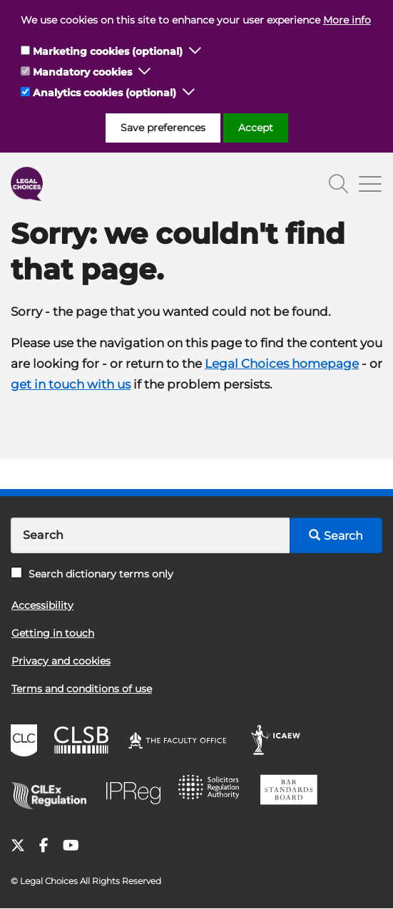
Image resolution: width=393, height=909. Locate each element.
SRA (213, 792)
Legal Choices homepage (282, 363)
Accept (255, 127)
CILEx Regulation (53, 792)
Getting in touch (52, 633)
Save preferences (163, 127)
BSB (293, 792)
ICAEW (280, 742)
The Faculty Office (184, 742)
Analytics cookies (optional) (104, 92)
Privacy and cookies (61, 660)
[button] (195, 51)
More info (347, 20)
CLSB (84, 742)
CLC (26, 742)
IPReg (137, 792)
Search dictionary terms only (92, 574)
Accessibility (42, 605)
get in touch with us (71, 384)
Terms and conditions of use (81, 688)
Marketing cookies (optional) (108, 51)
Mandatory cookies (82, 72)
